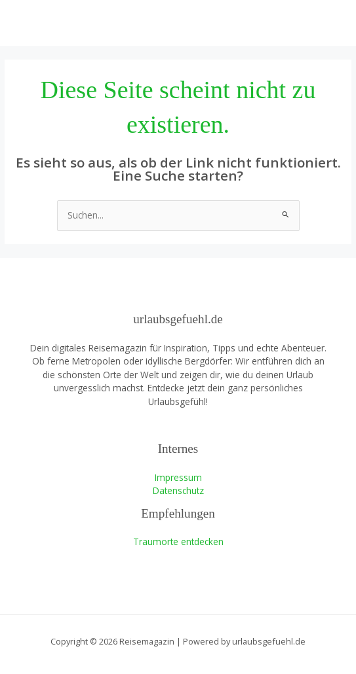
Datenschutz (178, 490)
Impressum (178, 477)
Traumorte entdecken (178, 541)
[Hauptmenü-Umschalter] (330, 23)
